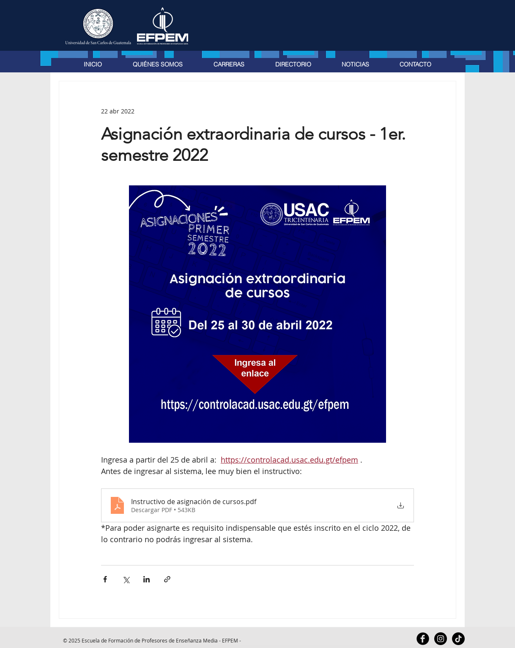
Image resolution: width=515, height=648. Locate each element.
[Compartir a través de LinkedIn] (146, 579)
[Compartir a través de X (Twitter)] (126, 579)
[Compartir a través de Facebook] (105, 579)
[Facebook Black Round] (422, 638)
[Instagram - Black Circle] (440, 638)
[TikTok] (458, 638)
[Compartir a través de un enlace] (167, 579)
